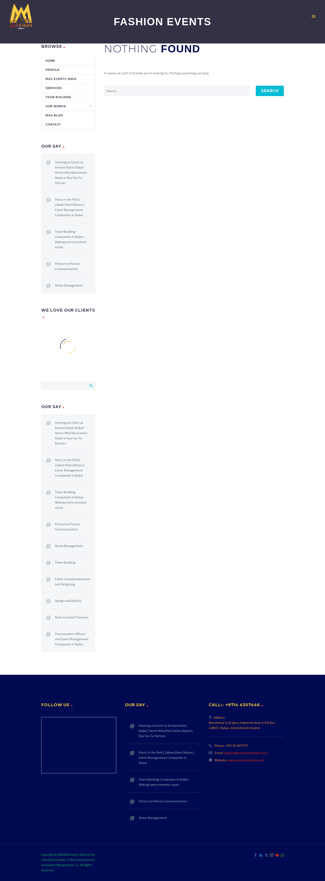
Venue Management (69, 285)
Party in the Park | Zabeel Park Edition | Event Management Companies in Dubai (69, 207)
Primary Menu (313, 16)
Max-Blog (54, 115)
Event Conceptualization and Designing (72, 581)
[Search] (68, 386)
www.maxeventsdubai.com (246, 760)
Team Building (58, 97)
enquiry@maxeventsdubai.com (245, 753)
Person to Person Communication (67, 266)
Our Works (56, 106)
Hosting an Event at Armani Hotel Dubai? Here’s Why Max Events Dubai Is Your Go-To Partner (71, 172)
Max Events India (61, 79)
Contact (53, 124)
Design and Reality (68, 601)
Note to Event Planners (72, 617)
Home (50, 60)
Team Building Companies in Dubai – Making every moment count (71, 239)
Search (270, 90)
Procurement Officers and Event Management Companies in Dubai (72, 639)
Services (54, 88)
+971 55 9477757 (236, 746)
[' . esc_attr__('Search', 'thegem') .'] (177, 91)
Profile (53, 69)
